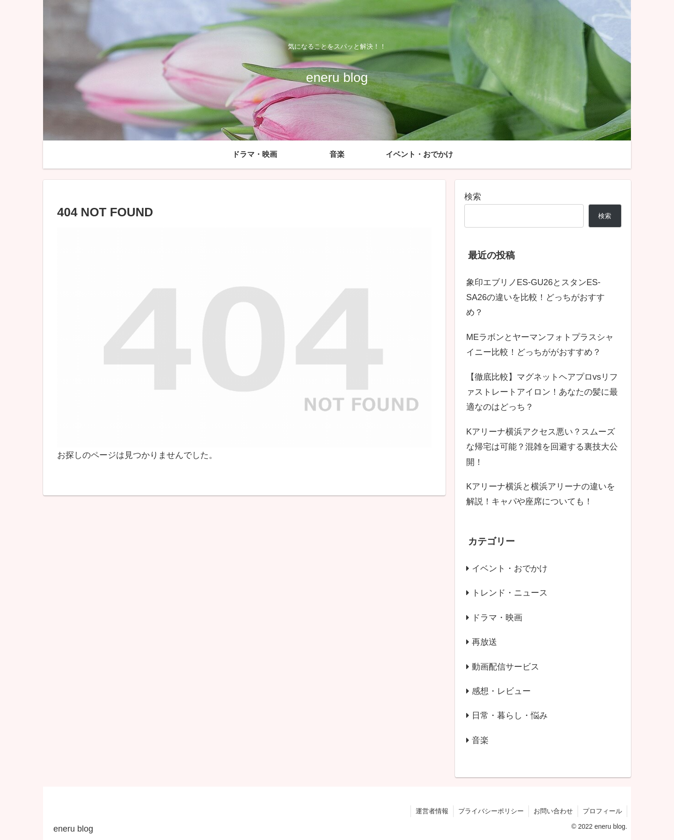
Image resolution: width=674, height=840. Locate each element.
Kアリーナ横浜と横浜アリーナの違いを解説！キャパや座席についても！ (540, 494)
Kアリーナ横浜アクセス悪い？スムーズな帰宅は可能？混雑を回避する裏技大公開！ (542, 447)
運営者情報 (432, 811)
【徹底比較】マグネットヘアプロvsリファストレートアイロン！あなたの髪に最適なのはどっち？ (542, 392)
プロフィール (602, 811)
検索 (472, 196)
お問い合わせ (553, 811)
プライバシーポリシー (491, 811)
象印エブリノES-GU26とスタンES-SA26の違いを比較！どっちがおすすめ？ (535, 297)
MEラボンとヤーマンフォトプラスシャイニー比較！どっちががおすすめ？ (540, 344)
